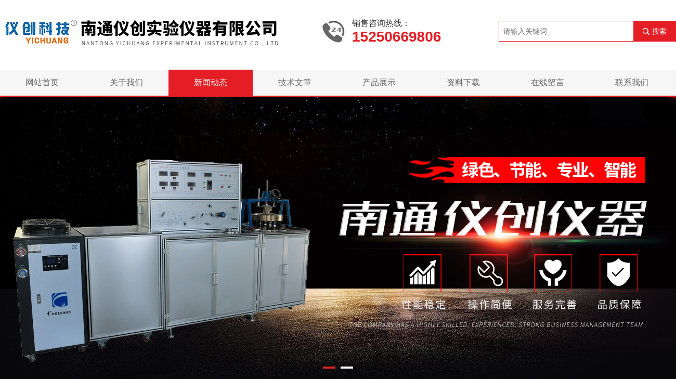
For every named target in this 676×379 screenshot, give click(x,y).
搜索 (659, 31)
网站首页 (42, 82)
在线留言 (547, 82)
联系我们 (631, 82)
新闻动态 (210, 82)
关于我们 (126, 82)
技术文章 (294, 82)
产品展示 (379, 82)
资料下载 (463, 82)
